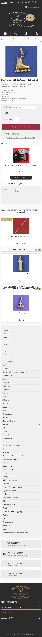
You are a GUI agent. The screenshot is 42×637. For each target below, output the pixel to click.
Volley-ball (6, 525)
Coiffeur (5, 365)
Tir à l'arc (5, 515)
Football (5, 404)
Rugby (4, 494)
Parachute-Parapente (10, 459)
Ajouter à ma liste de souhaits (21, 138)
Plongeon (6, 477)
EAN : (16, 84)
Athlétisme (6, 334)
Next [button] (39, 250)
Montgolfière (7, 438)
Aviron (4, 337)
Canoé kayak (7, 362)
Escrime (5, 393)
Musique (5, 449)
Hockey (5, 424)
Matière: (7, 107)
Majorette (6, 435)
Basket (4, 348)
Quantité (7, 119)
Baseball (5, 344)
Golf (4, 410)
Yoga (4, 529)
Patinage (5, 463)
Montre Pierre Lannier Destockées (15, 532)
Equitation (6, 386)
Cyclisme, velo (7, 376)
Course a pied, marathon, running (14, 372)
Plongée (5, 473)
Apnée (4, 327)
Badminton (6, 341)
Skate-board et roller (10, 498)
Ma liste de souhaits (32, 7)
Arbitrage (6, 330)
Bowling (5, 355)
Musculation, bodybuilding (12, 445)
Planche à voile (8, 470)
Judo (4, 428)
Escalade (5, 390)
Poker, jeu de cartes (9, 480)
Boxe (4, 358)
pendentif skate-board (21, 274)
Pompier (5, 484)
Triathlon (5, 519)
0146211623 (13, 575)
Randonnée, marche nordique (13, 487)
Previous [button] (36, 250)
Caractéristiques (14, 184)
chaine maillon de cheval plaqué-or (21, 236)
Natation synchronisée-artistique (14, 456)
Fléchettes (6, 400)
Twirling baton (7, 522)
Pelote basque (7, 466)
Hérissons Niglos (8, 421)
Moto (4, 442)
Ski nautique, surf (8, 505)
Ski (3, 501)
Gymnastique (7, 414)
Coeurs (5, 369)
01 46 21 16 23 (29, 2)
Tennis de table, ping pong (12, 512)
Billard (4, 351)
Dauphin (5, 383)
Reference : (4, 84)
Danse (4, 379)
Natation (5, 452)
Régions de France (9, 491)
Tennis (4, 508)
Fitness (5, 397)
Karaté (4, 431)
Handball (5, 417)
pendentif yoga (21, 313)
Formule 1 (6, 407)
